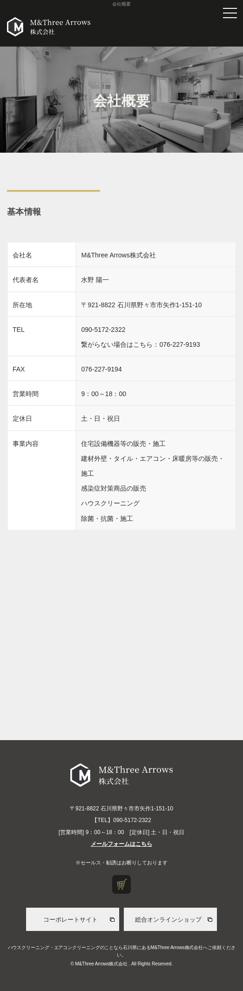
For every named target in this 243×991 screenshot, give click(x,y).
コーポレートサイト (70, 919)
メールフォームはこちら (121, 844)
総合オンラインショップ (168, 919)
